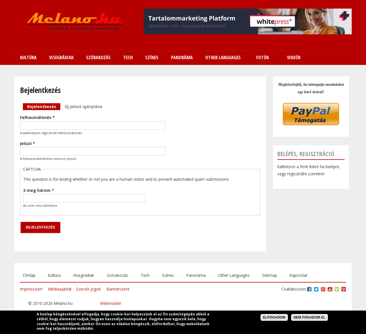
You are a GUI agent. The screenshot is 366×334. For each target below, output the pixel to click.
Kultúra (54, 275)
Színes (168, 275)
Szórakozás (117, 275)
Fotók (262, 57)
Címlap (29, 275)
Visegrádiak (83, 275)
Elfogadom (274, 318)
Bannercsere (118, 289)
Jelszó (27, 143)
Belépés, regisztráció (305, 154)
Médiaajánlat (59, 289)
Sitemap (269, 275)
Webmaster (110, 303)
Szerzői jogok (88, 289)
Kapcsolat (298, 275)
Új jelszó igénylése (83, 106)
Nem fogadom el (309, 318)
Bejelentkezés (43, 106)
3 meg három (38, 190)
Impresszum (31, 289)
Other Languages (234, 275)
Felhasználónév (37, 117)
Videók (294, 57)
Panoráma (196, 275)
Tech (145, 275)
